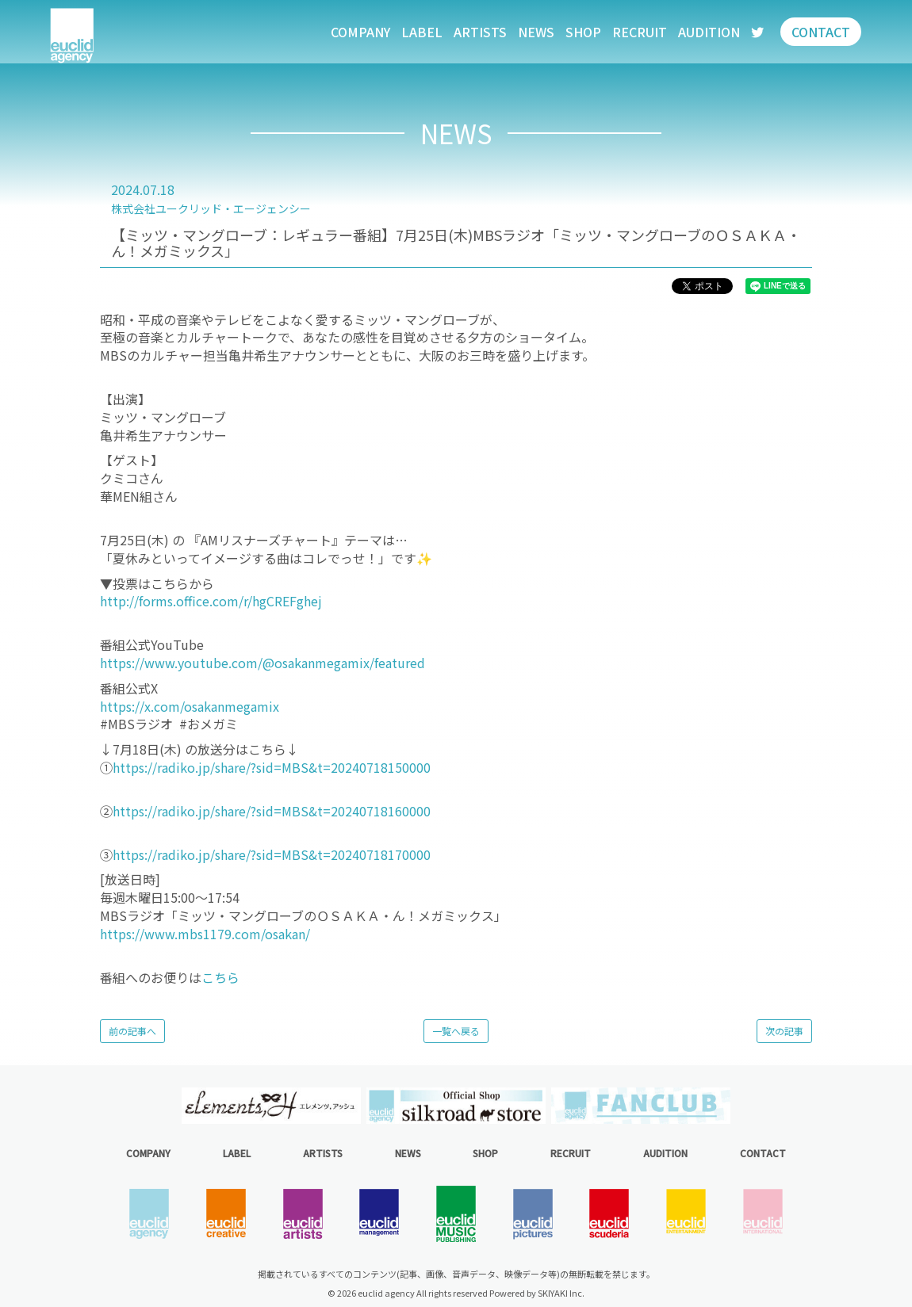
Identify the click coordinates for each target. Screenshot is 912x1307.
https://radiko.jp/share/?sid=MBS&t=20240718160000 (272, 810)
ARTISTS (480, 31)
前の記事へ (132, 1031)
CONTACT (820, 31)
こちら (220, 977)
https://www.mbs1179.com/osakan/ (205, 933)
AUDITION (709, 31)
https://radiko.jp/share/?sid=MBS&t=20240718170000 (272, 854)
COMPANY (360, 31)
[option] (270, 1105)
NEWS (536, 31)
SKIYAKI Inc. (561, 1292)
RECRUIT (639, 31)
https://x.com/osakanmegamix (191, 706)
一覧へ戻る (456, 1031)
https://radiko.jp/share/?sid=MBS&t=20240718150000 (272, 767)
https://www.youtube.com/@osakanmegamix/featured (262, 662)
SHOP (583, 31)
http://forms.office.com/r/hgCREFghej (211, 600)
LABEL (422, 31)
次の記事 (784, 1031)
